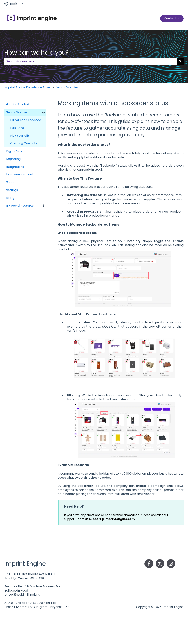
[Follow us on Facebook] (148, 563)
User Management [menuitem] (19, 174)
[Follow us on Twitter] (160, 563)
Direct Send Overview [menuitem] (25, 120)
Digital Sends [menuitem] (15, 151)
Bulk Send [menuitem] (17, 128)
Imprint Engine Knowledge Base (27, 87)
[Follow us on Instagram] (171, 563)
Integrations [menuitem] (15, 167)
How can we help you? (36, 52)
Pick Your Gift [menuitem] (19, 135)
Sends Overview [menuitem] (17, 112)
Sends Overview (67, 87)
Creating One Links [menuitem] (23, 143)
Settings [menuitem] (12, 190)
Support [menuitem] (12, 182)
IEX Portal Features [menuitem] (20, 206)
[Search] (180, 61)
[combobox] (90, 61)
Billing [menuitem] (10, 198)
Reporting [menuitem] (13, 159)
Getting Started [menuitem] (17, 104)
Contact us (172, 18)
